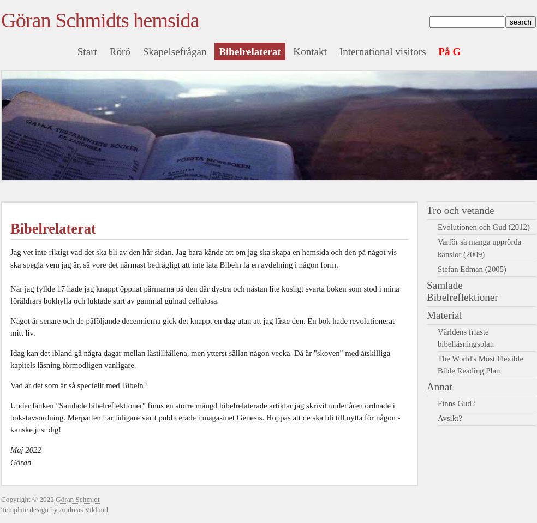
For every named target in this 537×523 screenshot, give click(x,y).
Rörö (120, 51)
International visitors (382, 51)
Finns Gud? (456, 403)
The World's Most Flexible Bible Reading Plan (480, 364)
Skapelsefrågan (175, 51)
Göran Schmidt (78, 499)
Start (87, 51)
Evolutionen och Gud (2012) (484, 227)
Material (444, 315)
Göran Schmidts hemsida (100, 20)
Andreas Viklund (83, 510)
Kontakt (310, 51)
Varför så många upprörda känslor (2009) (479, 247)
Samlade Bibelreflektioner (462, 291)
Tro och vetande (460, 210)
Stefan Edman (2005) (472, 269)
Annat (439, 387)
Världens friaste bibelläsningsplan (466, 338)
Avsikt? (450, 418)
